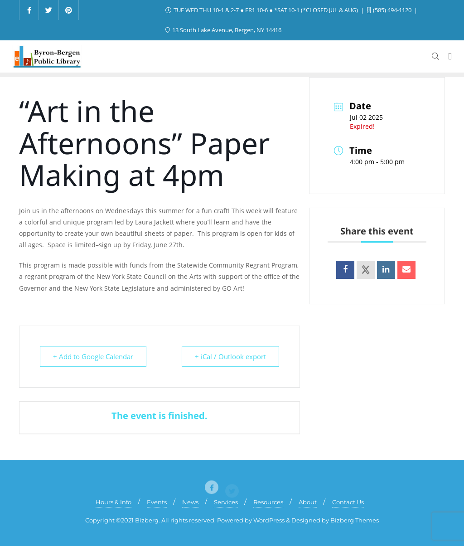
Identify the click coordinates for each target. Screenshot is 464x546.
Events (157, 502)
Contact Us (348, 502)
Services (226, 502)
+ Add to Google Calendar (93, 356)
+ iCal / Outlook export (230, 356)
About (308, 502)
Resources (268, 502)
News (190, 502)
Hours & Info (113, 502)
